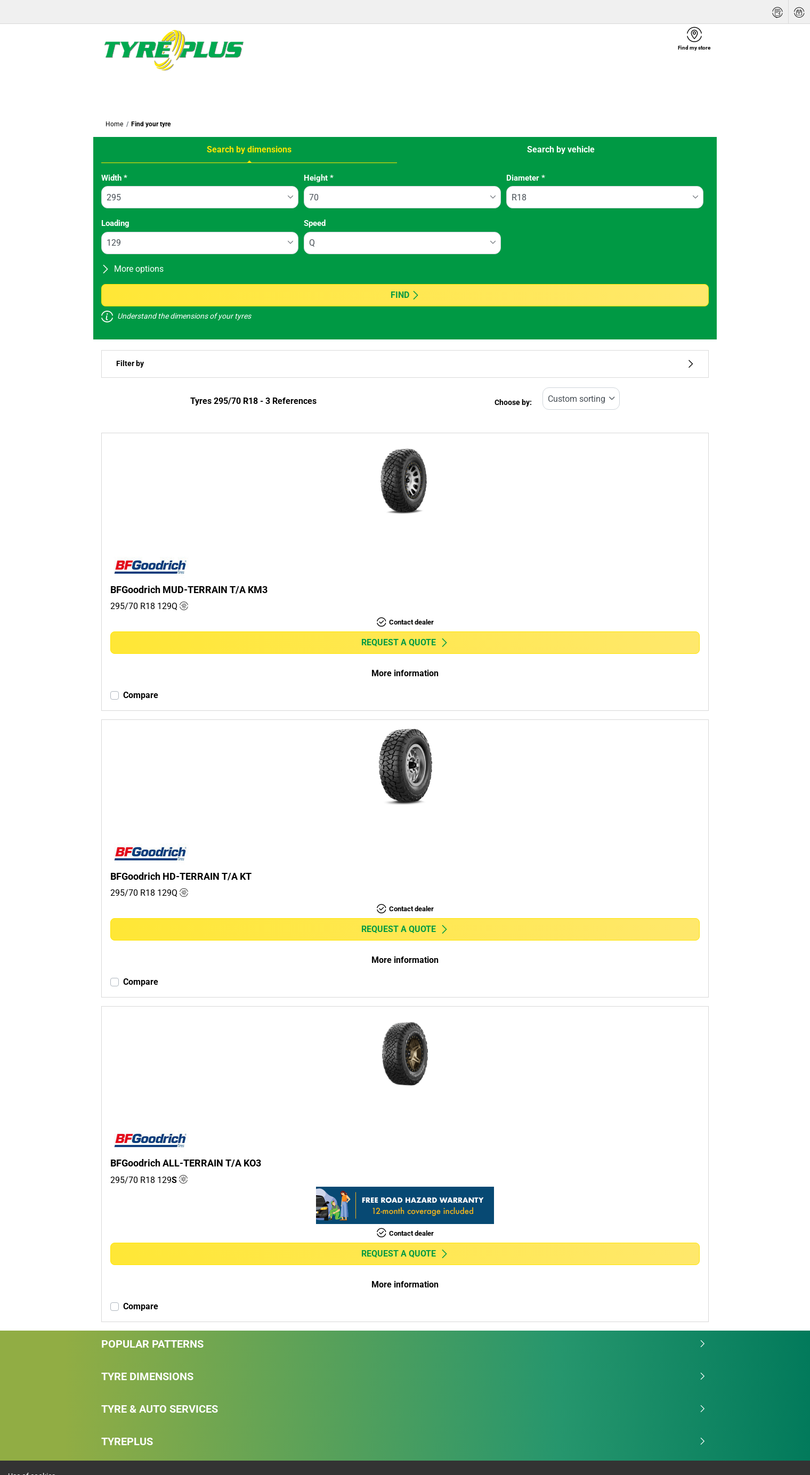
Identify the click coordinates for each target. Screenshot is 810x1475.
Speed (315, 223)
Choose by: (513, 402)
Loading (115, 223)
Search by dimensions (249, 149)
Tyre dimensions (403, 1376)
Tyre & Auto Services (403, 1409)
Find (405, 295)
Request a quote (405, 642)
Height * (319, 178)
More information (405, 673)
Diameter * (525, 178)
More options (132, 269)
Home (114, 124)
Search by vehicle (561, 149)
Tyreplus (403, 1441)
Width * (114, 178)
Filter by (405, 363)
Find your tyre (151, 124)
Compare (140, 695)
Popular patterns (403, 1344)
